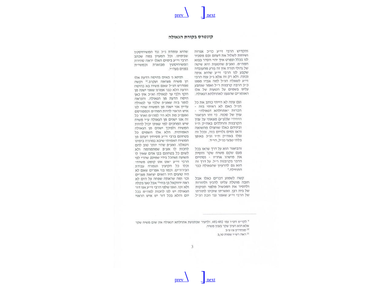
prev (182, 15)
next (208, 15)
